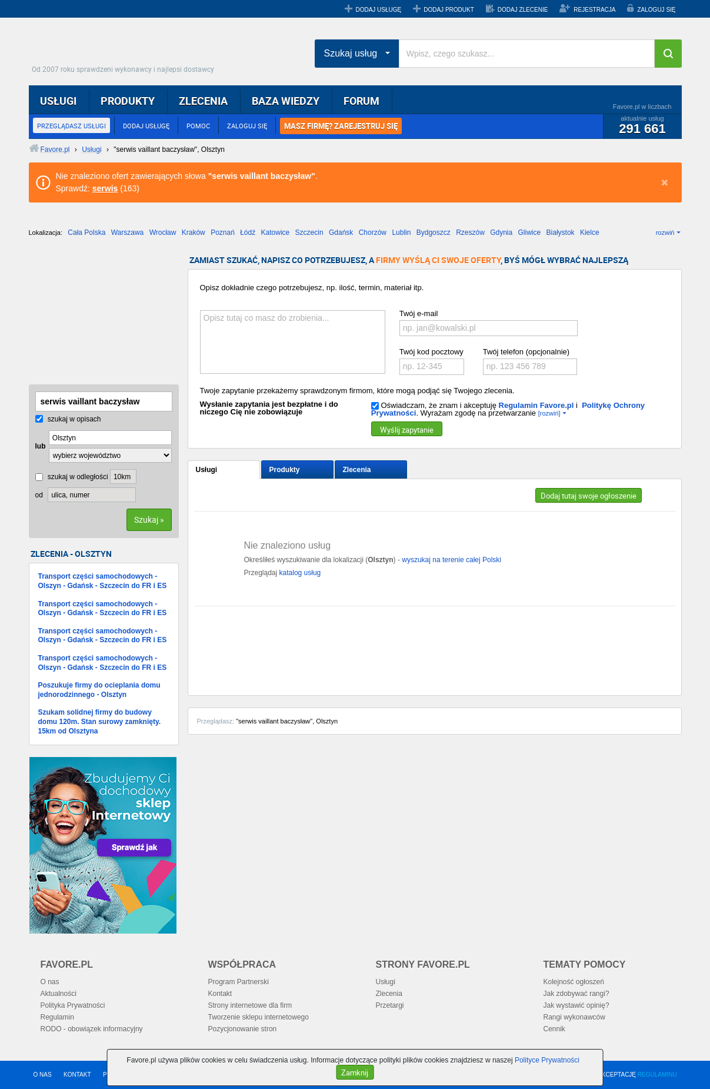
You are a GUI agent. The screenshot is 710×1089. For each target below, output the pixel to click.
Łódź (247, 232)
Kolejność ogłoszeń (574, 982)
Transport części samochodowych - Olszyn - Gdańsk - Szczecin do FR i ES (102, 581)
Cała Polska (86, 232)
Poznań (223, 232)
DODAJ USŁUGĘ (378, 9)
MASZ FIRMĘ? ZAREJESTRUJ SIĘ (341, 126)
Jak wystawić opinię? (576, 1005)
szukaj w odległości (71, 476)
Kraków (193, 232)
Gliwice (529, 232)
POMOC (198, 125)
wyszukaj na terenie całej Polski (451, 560)
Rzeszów (470, 232)
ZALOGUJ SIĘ (656, 9)
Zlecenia (357, 470)
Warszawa (127, 232)
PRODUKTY (128, 101)
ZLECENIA (203, 101)
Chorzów (372, 232)
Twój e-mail (418, 313)
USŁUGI (58, 101)
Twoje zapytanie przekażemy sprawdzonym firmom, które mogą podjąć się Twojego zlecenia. (357, 390)
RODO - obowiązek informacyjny (92, 1029)
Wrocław (162, 232)
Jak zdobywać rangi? (576, 994)
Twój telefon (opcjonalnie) (526, 352)
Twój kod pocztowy (431, 352)
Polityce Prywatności (547, 1060)
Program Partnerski (238, 982)
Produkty (284, 470)
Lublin (401, 232)
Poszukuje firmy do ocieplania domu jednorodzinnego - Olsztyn (99, 690)
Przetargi (390, 1005)
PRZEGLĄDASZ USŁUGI (71, 125)
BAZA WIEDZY (285, 101)
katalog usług (300, 573)
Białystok (560, 232)
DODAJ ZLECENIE (523, 9)
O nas (50, 982)
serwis (105, 188)
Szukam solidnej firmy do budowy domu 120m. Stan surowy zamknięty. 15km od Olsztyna (99, 721)
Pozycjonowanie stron (242, 1029)
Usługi (207, 470)
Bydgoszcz (433, 232)
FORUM (361, 101)
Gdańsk (341, 232)
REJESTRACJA (594, 9)
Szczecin (309, 232)
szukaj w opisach (68, 419)
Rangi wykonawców (574, 1017)
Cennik (554, 1029)
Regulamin (57, 1017)
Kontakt (220, 994)
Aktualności (58, 994)
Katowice (275, 232)
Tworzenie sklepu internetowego (258, 1017)
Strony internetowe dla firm (250, 1005)
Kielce (589, 232)
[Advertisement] (87, 315)
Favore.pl (126, 50)
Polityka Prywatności (73, 1005)
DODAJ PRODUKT (449, 9)
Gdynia (501, 232)
